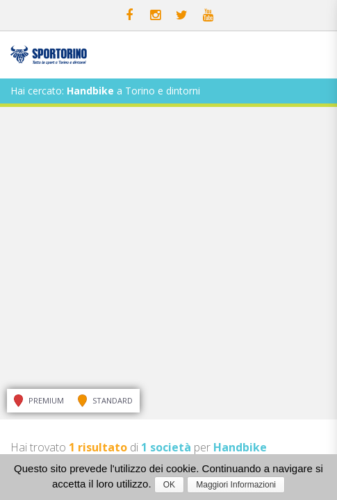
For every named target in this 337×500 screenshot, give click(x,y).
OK (169, 485)
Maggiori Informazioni (236, 485)
